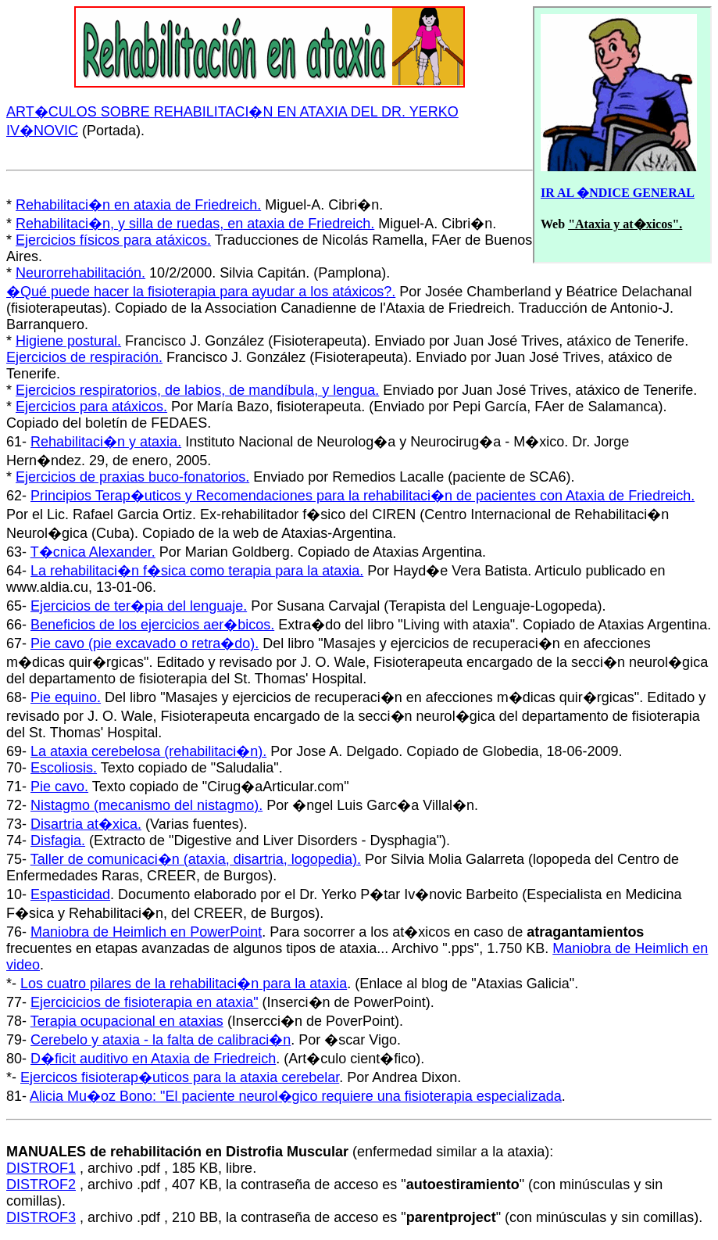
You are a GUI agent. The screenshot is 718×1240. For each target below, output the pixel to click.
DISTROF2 (41, 1184)
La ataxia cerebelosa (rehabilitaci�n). (148, 751)
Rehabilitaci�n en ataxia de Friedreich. (138, 205)
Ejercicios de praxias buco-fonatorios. (132, 477)
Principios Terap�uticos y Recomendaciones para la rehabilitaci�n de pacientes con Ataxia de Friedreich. (362, 496)
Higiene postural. (68, 341)
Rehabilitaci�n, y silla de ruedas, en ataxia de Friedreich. (195, 223)
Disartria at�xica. (85, 824)
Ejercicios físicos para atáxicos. (113, 240)
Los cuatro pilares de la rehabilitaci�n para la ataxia (183, 983)
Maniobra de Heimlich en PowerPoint (146, 932)
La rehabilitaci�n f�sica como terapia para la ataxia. (196, 571)
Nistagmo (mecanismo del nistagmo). (146, 805)
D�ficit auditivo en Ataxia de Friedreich (153, 1058)
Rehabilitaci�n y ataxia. (105, 442)
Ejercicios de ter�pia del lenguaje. (138, 606)
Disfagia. (57, 840)
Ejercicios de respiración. (84, 357)
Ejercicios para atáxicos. (91, 406)
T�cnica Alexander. (92, 552)
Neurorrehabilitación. (80, 273)
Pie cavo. (59, 786)
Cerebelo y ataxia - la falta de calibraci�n (160, 1040)
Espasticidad (70, 894)
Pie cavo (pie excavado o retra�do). (144, 643)
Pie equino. (65, 697)
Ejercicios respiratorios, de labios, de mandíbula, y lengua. (197, 390)
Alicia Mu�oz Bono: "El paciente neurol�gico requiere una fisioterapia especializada (296, 1096)
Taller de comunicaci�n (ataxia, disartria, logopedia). (195, 859)
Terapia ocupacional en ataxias (126, 1021)
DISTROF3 (41, 1217)
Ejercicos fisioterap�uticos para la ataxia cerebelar (179, 1077)
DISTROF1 (41, 1168)
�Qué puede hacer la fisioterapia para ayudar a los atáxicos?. (200, 291)
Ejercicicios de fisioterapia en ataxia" (144, 1002)
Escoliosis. (63, 768)
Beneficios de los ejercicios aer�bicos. (152, 625)
